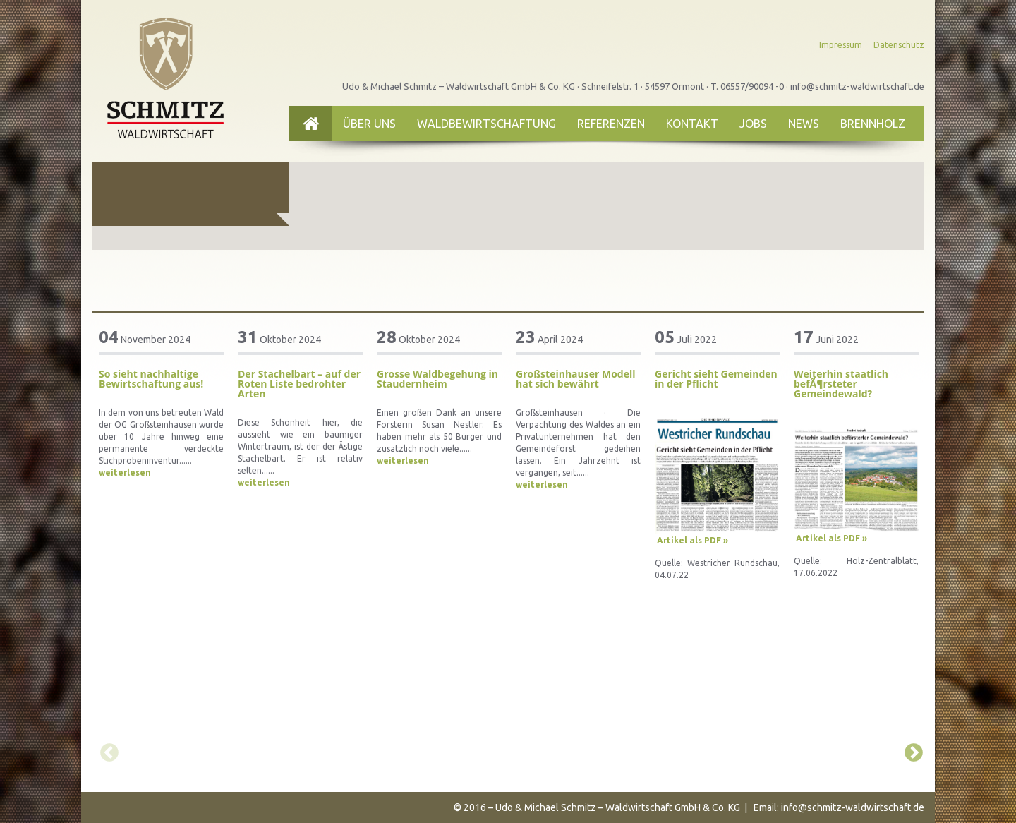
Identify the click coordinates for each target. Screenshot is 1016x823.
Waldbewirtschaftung (486, 123)
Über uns (369, 123)
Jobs (753, 123)
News (803, 123)
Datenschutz (898, 44)
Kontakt (692, 123)
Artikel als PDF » (692, 540)
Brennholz (872, 123)
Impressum (840, 44)
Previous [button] (106, 750)
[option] (161, 404)
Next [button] (910, 750)
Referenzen (611, 123)
